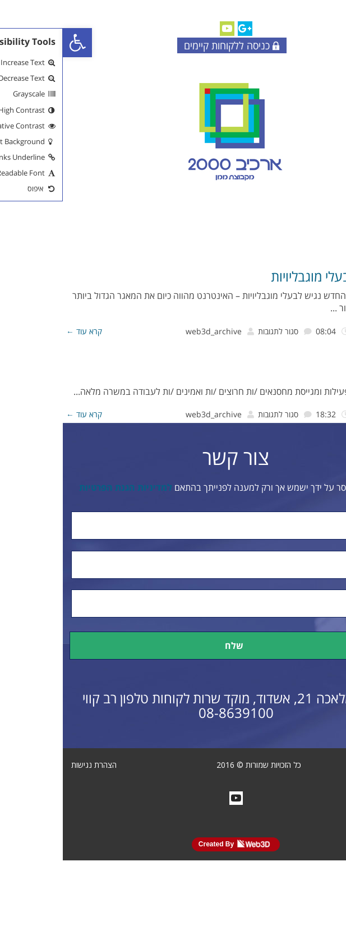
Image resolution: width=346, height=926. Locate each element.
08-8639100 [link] (173, 712)
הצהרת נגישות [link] (31, 764)
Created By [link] (171, 844)
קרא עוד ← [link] (21, 331)
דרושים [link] (327, 372)
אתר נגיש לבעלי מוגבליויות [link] (277, 276)
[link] (14, 42)
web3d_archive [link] (151, 331)
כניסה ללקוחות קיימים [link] (169, 45)
